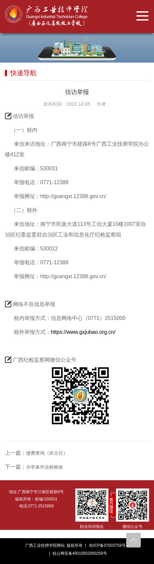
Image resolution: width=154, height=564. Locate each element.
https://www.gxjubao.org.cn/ (83, 332)
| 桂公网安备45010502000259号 (77, 553)
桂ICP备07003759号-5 (109, 545)
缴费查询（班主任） (47, 453)
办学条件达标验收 (44, 467)
